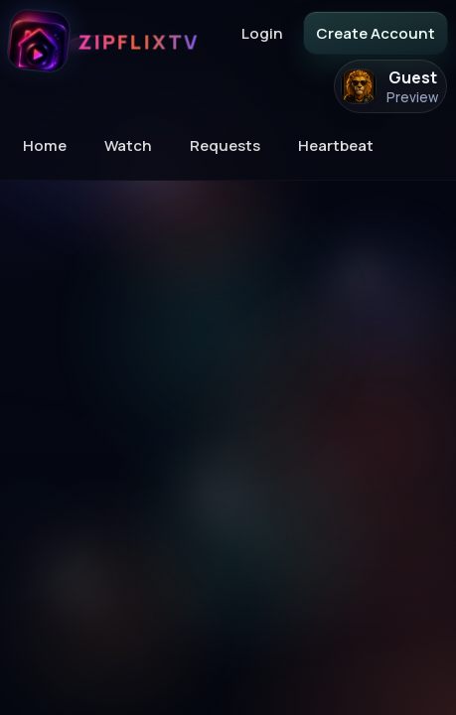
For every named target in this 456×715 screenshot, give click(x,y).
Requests (225, 145)
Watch (128, 145)
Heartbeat (336, 145)
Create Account (375, 33)
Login (262, 33)
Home (45, 145)
